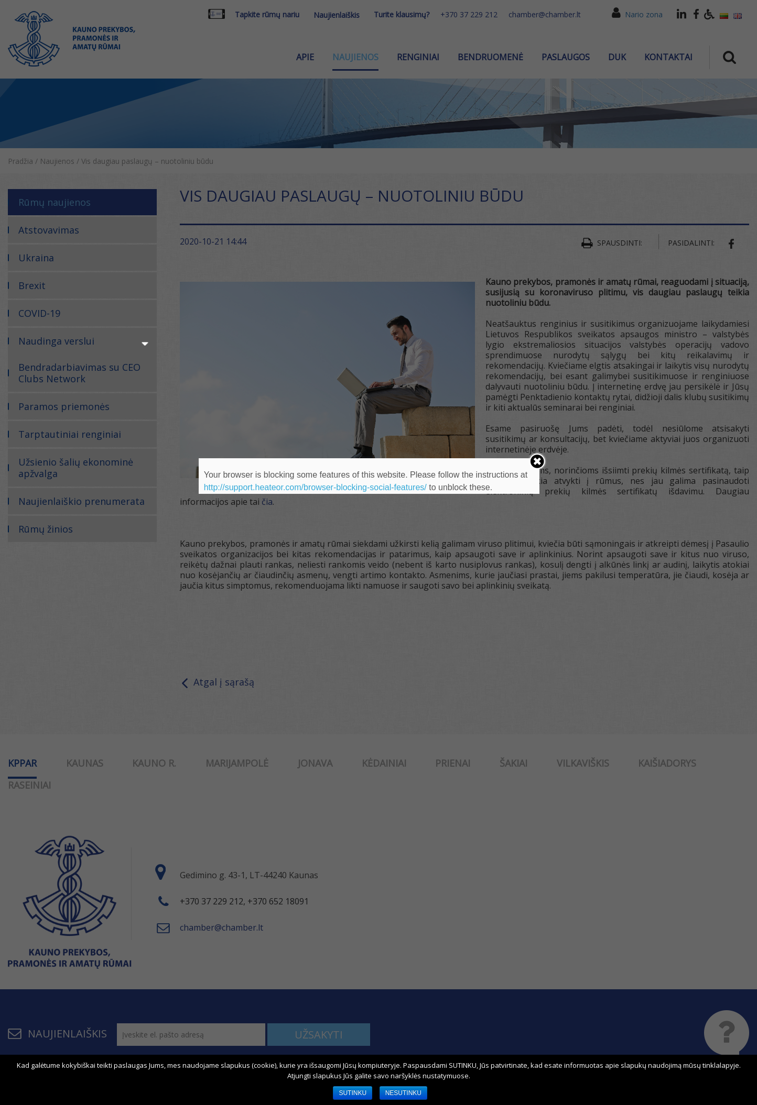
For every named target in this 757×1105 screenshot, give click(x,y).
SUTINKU (352, 1093)
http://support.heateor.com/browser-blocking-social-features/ (315, 487)
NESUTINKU (403, 1093)
